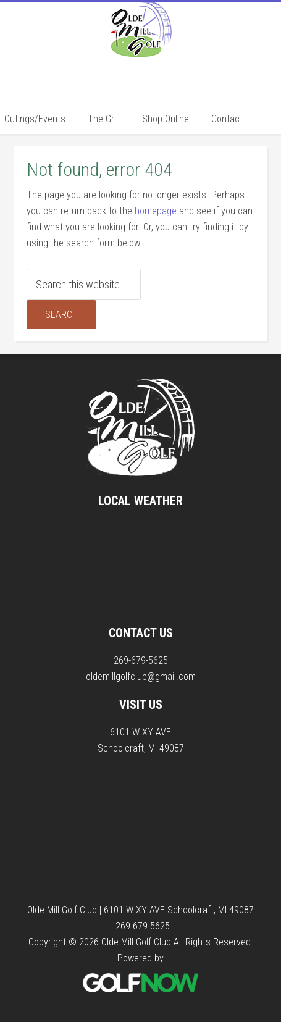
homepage (156, 211)
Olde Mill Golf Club (141, 51)
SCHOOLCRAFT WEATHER (140, 567)
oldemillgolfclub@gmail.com (141, 676)
